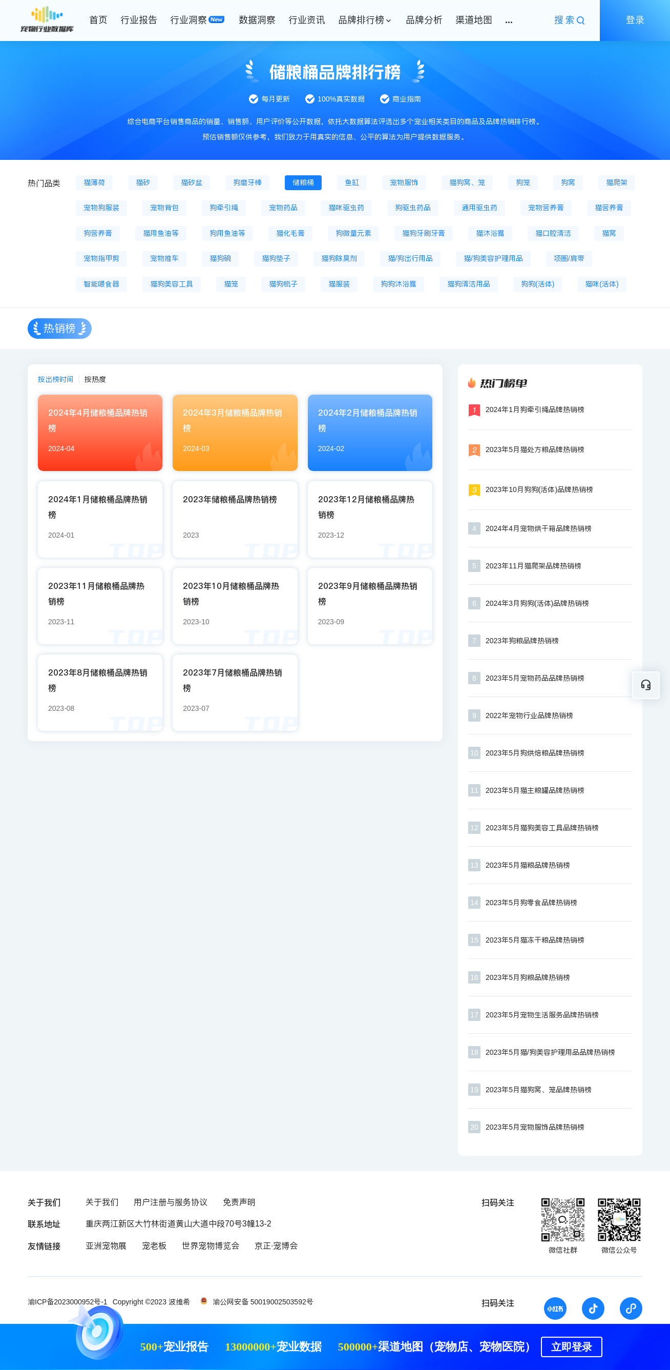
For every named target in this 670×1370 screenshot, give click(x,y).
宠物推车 (164, 258)
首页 (98, 20)
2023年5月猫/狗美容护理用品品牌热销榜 (550, 1052)
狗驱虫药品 (413, 207)
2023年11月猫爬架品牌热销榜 (533, 566)
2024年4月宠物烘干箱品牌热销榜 (539, 528)
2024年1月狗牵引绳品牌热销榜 (535, 409)
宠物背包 (164, 207)
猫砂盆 (191, 182)
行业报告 (138, 20)
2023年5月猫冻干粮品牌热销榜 (535, 940)
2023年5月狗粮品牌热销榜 (528, 977)
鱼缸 (352, 182)
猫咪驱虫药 (346, 207)
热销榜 (60, 328)
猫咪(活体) (601, 284)
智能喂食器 (101, 284)
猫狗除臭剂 (339, 258)
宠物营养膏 (546, 207)
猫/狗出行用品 (410, 258)
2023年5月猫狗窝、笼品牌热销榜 (539, 1090)
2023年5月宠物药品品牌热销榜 (535, 678)
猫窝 (609, 233)
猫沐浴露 (490, 233)
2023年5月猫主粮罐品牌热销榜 (535, 790)
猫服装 (339, 284)
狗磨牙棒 (247, 182)
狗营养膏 (97, 233)
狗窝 (568, 182)
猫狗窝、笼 (467, 182)
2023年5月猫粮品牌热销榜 (528, 865)
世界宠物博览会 (210, 1245)
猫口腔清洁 (553, 233)
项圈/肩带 (569, 258)
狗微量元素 (353, 233)
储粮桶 (303, 182)
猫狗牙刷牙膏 (423, 233)
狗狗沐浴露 (398, 284)
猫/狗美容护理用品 (493, 258)
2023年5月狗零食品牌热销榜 (531, 902)
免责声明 (239, 1202)
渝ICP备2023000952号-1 (68, 1302)
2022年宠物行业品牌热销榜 (529, 715)
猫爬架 (616, 182)
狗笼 (523, 182)
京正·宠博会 (276, 1245)
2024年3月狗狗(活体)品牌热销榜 (537, 603)
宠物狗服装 (101, 207)
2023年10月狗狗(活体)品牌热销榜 (539, 489)
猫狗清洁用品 (468, 284)
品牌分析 (424, 20)
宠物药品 (283, 207)
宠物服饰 (404, 182)
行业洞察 (188, 20)
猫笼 (231, 284)
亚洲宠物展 (106, 1245)
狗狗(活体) (537, 284)
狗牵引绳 (224, 207)
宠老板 (154, 1245)
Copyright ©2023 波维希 (151, 1302)
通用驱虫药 (479, 207)
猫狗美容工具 (171, 284)
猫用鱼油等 (161, 233)
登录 (635, 20)
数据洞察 (257, 20)
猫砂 (143, 182)
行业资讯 (306, 20)
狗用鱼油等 (227, 233)
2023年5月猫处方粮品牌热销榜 (535, 449)
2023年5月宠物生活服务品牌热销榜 (542, 1015)
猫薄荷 (94, 182)
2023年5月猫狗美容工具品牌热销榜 (542, 828)
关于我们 (102, 1202)
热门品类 (44, 183)
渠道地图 (473, 20)
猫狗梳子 (283, 284)
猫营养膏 (609, 207)
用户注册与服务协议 (170, 1202)
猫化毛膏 (290, 233)
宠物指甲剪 (101, 258)
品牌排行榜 (361, 20)
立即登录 (571, 1347)
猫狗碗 (220, 258)
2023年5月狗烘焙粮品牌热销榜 (535, 753)
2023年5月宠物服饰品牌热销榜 (535, 1127)
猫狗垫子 (276, 258)
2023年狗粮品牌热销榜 (522, 641)
